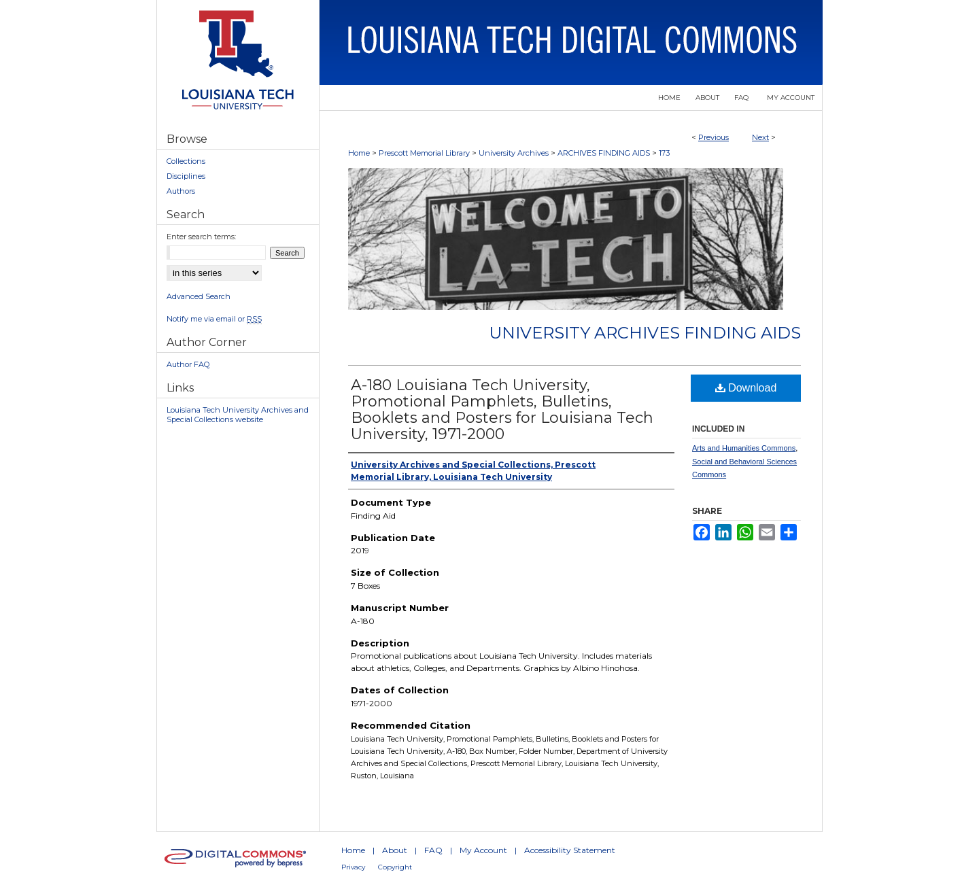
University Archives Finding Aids (645, 333)
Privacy (353, 867)
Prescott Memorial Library (424, 153)
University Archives (514, 153)
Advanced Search (198, 296)
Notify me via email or (214, 319)
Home (359, 153)
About (394, 850)
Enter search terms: (201, 236)
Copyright (395, 867)
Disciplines (186, 176)
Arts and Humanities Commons (743, 448)
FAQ (433, 850)
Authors (181, 191)
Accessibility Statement (569, 850)
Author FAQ (188, 364)
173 (664, 153)
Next (760, 137)
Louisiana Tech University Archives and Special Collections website (238, 414)
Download (746, 388)
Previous (713, 137)
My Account (483, 850)
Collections (186, 161)
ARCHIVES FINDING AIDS (603, 153)
